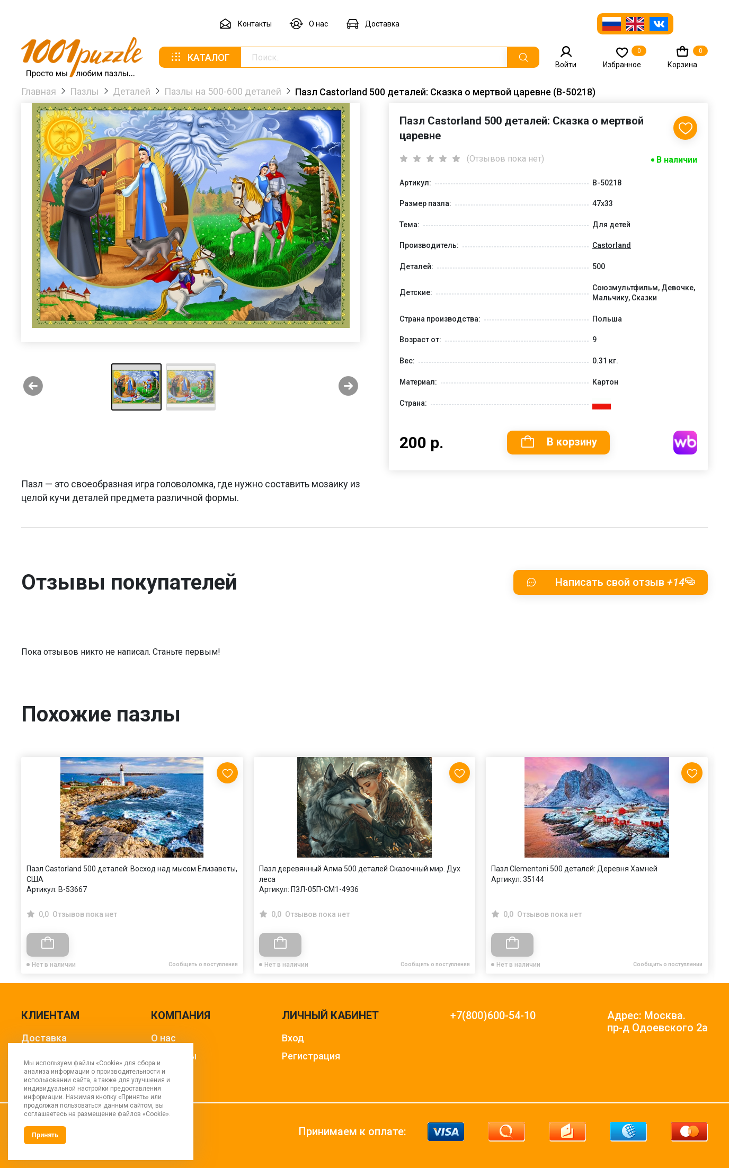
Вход (293, 1038)
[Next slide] (348, 387)
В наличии (676, 160)
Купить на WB (685, 442)
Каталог (200, 57)
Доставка (372, 24)
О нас (309, 24)
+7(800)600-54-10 (493, 1016)
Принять (45, 1135)
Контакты (245, 24)
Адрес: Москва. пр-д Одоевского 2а (657, 1022)
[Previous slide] (33, 387)
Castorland (611, 245)
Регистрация (311, 1056)
